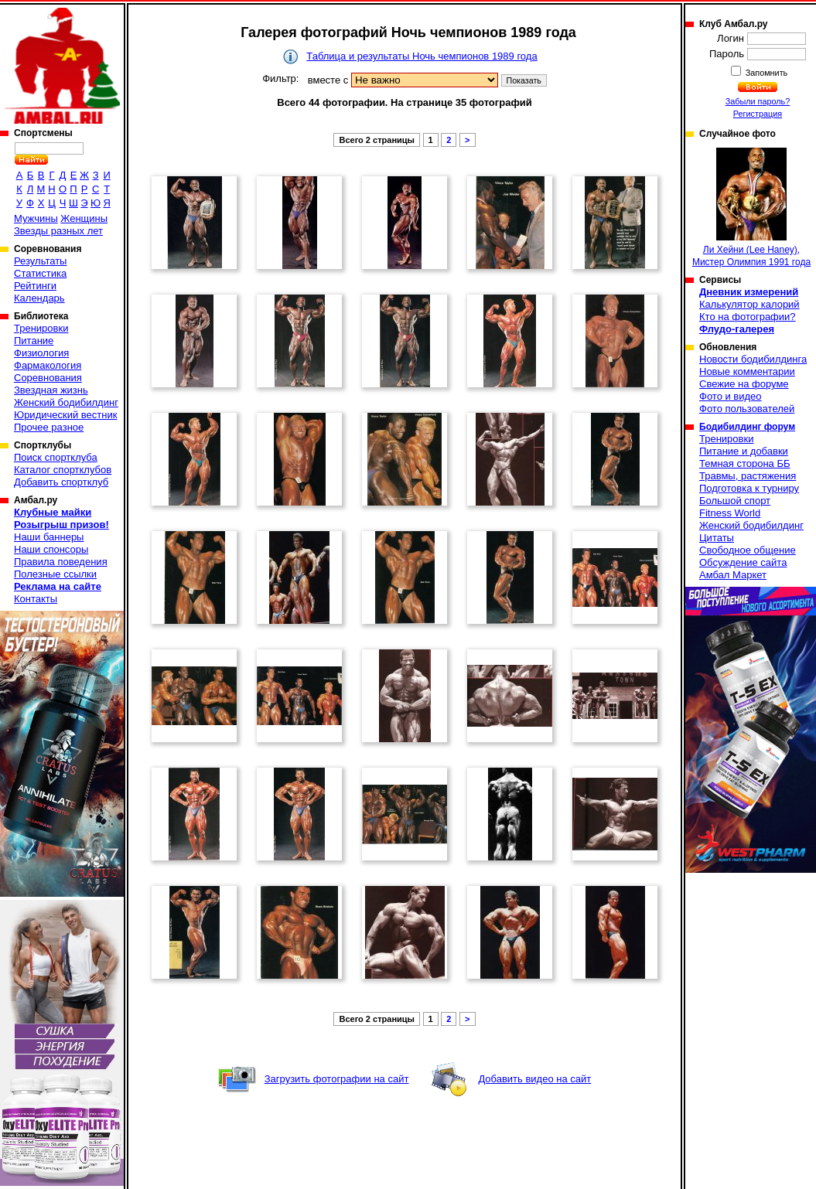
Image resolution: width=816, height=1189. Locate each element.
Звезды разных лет (58, 231)
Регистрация (757, 113)
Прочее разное (49, 427)
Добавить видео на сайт (534, 1079)
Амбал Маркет (732, 575)
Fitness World (729, 513)
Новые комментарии (747, 371)
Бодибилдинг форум (747, 426)
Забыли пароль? (758, 101)
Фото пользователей (746, 408)
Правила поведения (61, 561)
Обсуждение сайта (743, 562)
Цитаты (716, 537)
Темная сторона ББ (744, 463)
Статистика (40, 273)
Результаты (40, 261)
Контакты (35, 599)
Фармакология (47, 365)
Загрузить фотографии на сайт (337, 1079)
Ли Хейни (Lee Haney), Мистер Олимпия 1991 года (751, 207)
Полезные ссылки (55, 574)
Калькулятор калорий (749, 304)
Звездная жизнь (51, 390)
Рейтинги (35, 285)
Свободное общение (747, 550)
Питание (33, 340)
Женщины (84, 218)
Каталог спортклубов (62, 469)
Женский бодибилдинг (66, 402)
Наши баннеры (49, 537)
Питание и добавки (743, 451)
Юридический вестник (65, 415)
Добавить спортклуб (61, 482)
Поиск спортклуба (55, 457)
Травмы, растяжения (747, 476)
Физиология (41, 353)
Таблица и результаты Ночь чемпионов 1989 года (421, 56)
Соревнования (48, 377)
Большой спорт (734, 500)
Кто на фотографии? (747, 316)
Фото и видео (730, 396)
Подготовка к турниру (749, 488)
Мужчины (36, 218)
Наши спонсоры (51, 549)
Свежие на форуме (744, 384)
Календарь (39, 298)
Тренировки (41, 328)
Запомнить (765, 72)
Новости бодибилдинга (753, 359)
